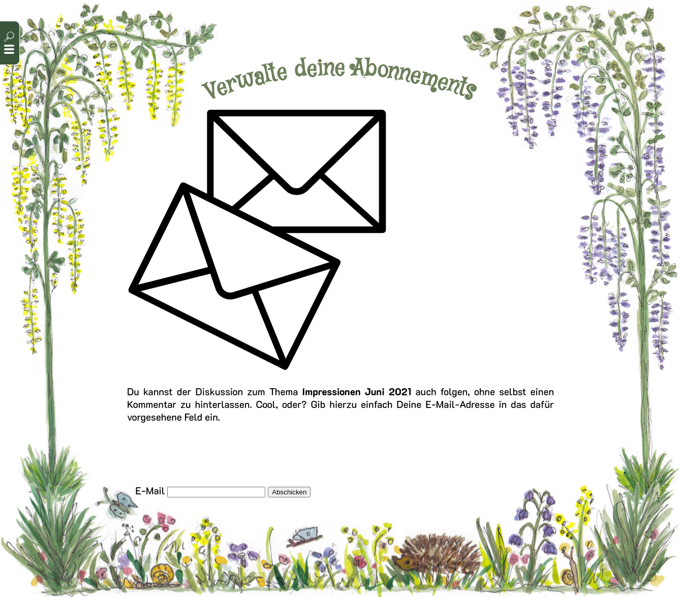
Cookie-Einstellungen (396, 560)
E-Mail (150, 490)
